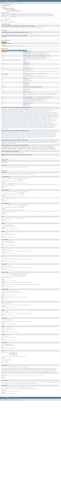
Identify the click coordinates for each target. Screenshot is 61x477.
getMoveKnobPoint (21, 115)
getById (44, 112)
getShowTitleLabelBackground (46, 117)
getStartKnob (9, 118)
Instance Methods (16, 50)
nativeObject (25, 33)
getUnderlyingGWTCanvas (28, 119)
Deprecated (12, 397)
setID (54, 136)
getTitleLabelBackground (5, 119)
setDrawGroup (12, 123)
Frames (10, 2)
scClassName (30, 33)
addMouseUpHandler (50, 109)
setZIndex (29, 127)
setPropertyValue (30, 125)
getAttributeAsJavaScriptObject (7, 112)
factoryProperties (18, 33)
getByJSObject (49, 112)
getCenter (15, 113)
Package (5, 397)
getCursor (33, 113)
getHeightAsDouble (26, 63)
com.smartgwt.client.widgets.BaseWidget (10, 9)
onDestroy (12, 135)
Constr (9, 3)
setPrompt (24, 125)
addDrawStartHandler (12, 109)
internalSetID (34, 134)
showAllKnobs (36, 127)
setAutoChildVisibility (14, 122)
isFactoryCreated (4, 135)
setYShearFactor (24, 127)
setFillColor (42, 123)
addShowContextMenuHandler (19, 110)
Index (16, 397)
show (32, 127)
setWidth (24, 104)
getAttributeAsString (24, 112)
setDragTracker (37, 136)
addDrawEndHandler (4, 109)
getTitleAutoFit (24, 118)
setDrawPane (17, 123)
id (22, 33)
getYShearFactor (50, 119)
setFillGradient (47, 123)
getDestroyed (37, 113)
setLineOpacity (44, 124)
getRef (12, 116)
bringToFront (27, 110)
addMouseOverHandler (42, 109)
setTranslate (3, 127)
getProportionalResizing (5, 116)
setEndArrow (31, 123)
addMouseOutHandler (35, 109)
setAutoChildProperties (30, 121)
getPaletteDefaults (37, 115)
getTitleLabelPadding (14, 119)
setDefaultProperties (26, 86)
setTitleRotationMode (5, 280)
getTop (24, 77)
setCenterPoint (31, 122)
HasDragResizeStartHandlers (15, 15)
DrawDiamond (4, 44)
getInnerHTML (43, 133)
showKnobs (41, 127)
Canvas (18, 179)
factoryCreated (11, 33)
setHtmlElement (50, 136)
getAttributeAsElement (29, 111)
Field (6, 3)
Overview (1, 397)
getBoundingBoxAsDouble (38, 112)
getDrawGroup (56, 113)
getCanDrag (54, 112)
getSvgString (14, 118)
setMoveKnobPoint (19, 125)
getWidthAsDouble (26, 84)
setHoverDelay (9, 124)
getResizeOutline (44, 116)
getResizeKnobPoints (36, 116)
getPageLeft (27, 115)
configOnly (6, 33)
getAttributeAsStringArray (14, 133)
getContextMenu (20, 113)
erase (52, 110)
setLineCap (34, 124)
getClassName (22, 133)
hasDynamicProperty (17, 134)
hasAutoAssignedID (10, 134)
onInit (19, 135)
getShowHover (29, 117)
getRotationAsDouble (15, 117)
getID (39, 133)
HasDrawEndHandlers (50, 15)
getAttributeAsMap (16, 112)
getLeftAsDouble (26, 68)
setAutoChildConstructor (21, 121)
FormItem (45, 57)
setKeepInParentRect (16, 124)
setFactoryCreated (44, 136)
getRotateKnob (3, 117)
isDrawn (53, 134)
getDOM (30, 133)
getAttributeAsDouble (21, 111)
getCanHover (3, 113)
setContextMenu (37, 122)
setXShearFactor (18, 127)
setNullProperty (27, 137)
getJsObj (47, 133)
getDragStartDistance (50, 113)
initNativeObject (28, 134)
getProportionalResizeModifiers (51, 115)
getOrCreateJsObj (52, 133)
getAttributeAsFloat (37, 111)
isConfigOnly (45, 134)
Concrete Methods (23, 50)
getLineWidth (3, 115)
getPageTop (32, 115)
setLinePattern (50, 124)
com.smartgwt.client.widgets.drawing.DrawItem (12, 10)
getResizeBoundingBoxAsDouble (27, 116)
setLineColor (39, 124)
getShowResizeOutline (36, 117)
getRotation (9, 117)
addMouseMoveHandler (27, 109)
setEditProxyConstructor (24, 123)
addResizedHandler (11, 110)
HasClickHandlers (42, 14)
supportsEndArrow (50, 127)
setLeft (24, 91)
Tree (9, 397)
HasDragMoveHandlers (49, 14)
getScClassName (4, 134)
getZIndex (55, 119)
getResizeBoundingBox (17, 116)
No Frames (13, 2)
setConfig (18, 136)
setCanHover (26, 122)
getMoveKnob (9, 115)
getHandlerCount (34, 133)
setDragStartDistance (5, 123)
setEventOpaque (36, 123)
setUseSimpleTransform (10, 127)
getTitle (18, 118)
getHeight (24, 61)
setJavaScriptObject (5, 137)
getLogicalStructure (26, 70)
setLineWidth (56, 124)
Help (17, 397)
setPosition (33, 137)
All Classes (18, 2)
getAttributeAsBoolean (5, 111)
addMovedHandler (4, 110)
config (2, 33)
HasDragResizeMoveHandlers (5, 15)
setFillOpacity (4, 124)
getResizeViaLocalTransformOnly (52, 116)
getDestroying (43, 113)
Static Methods (9, 50)
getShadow (25, 117)
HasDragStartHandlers (34, 15)
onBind (9, 135)
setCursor (42, 122)
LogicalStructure (35, 14)
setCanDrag (21, 122)
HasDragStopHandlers (42, 15)
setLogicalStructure (26, 93)
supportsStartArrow (4, 128)
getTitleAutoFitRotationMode (41, 118)
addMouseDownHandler (19, 109)
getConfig (26, 133)
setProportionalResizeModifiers (39, 125)
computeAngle (32, 110)
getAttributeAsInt (45, 111)
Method (12, 3)
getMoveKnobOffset (14, 115)
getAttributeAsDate (13, 111)
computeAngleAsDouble (39, 110)
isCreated (50, 134)
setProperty (38, 137)
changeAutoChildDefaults (27, 55)
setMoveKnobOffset (12, 125)
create (2, 220)
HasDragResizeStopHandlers (25, 15)
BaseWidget (26, 32)
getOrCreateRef (25, 73)
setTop (24, 102)
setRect (24, 96)
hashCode (23, 134)
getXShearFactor (44, 119)
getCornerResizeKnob (27, 113)
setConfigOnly (23, 136)
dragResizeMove (45, 110)
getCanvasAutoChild (9, 113)
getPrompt (43, 115)
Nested (4, 3)
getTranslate (21, 119)
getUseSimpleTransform (37, 119)
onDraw (16, 135)
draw (50, 110)
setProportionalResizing (49, 125)
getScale (21, 117)
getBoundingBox (31, 112)
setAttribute (3, 121)
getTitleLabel (49, 118)
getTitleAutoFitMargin (31, 118)
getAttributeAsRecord (5, 133)
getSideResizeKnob (54, 117)
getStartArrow (3, 118)
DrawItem (5, 20)
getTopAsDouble (25, 79)
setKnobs (29, 124)
